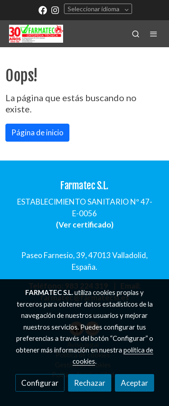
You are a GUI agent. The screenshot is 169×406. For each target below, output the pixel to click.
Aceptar (134, 383)
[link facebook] (42, 9)
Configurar (40, 383)
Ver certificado (85, 224)
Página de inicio (37, 132)
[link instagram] (55, 9)
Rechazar (89, 383)
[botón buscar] (136, 34)
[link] (36, 34)
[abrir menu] (154, 34)
